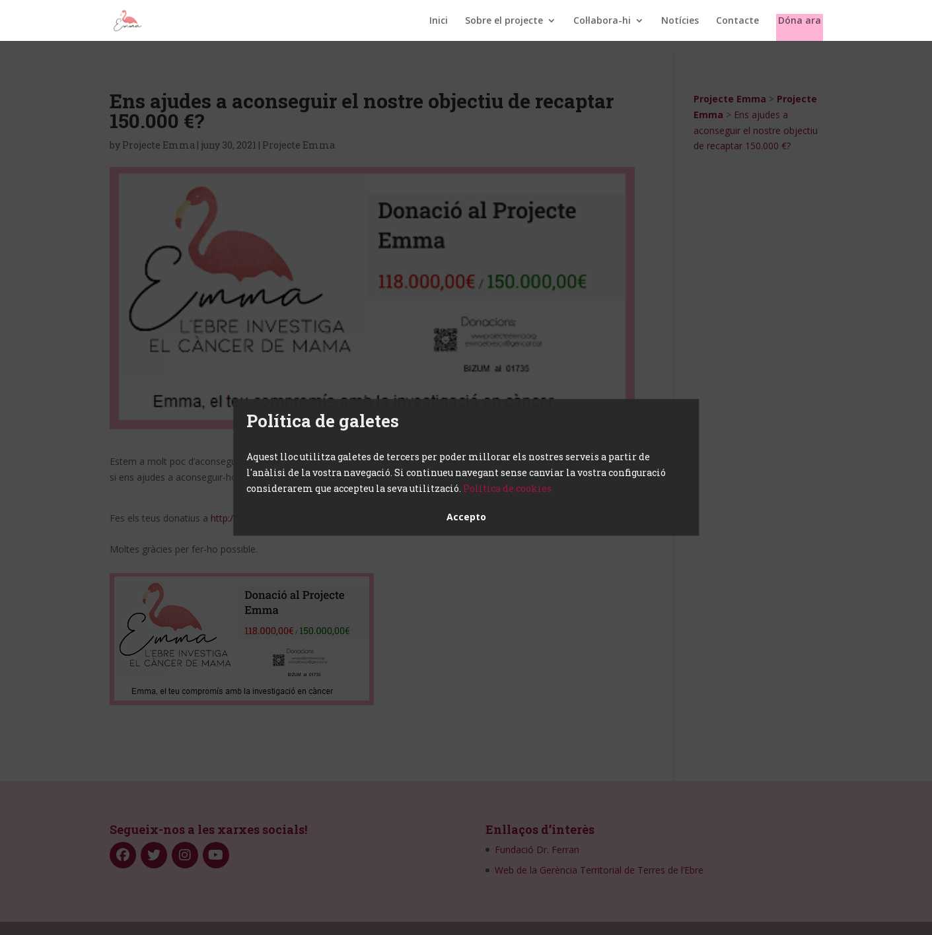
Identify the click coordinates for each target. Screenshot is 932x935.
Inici (438, 21)
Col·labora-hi (602, 21)
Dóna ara (799, 21)
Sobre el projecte (504, 21)
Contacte (737, 21)
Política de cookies (507, 488)
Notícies (680, 21)
